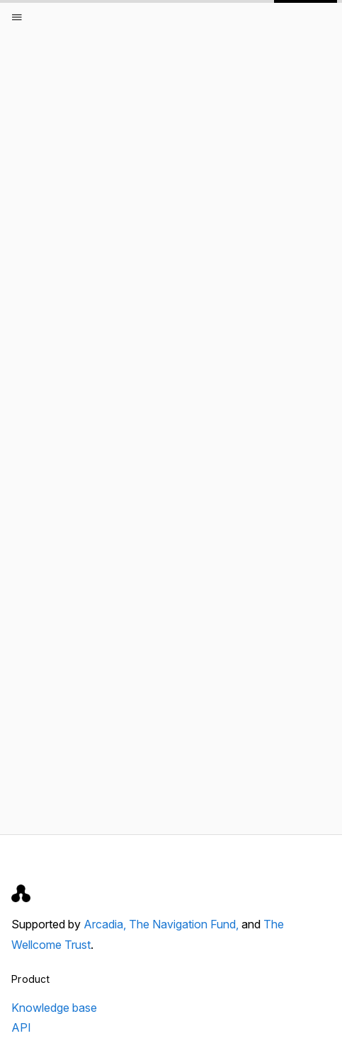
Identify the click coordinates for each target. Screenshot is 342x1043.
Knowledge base (54, 1008)
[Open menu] (17, 17)
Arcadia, (106, 924)
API (21, 1027)
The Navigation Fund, (185, 924)
